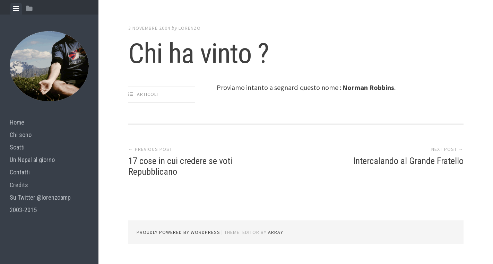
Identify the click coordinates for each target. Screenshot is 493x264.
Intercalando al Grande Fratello (408, 161)
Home (17, 122)
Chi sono (21, 134)
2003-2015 (23, 209)
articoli (147, 94)
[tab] (16, 9)
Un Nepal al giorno (32, 159)
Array (275, 232)
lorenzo (190, 28)
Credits (19, 185)
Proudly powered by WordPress (178, 232)
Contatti (20, 172)
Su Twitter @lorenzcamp (40, 197)
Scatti (17, 147)
